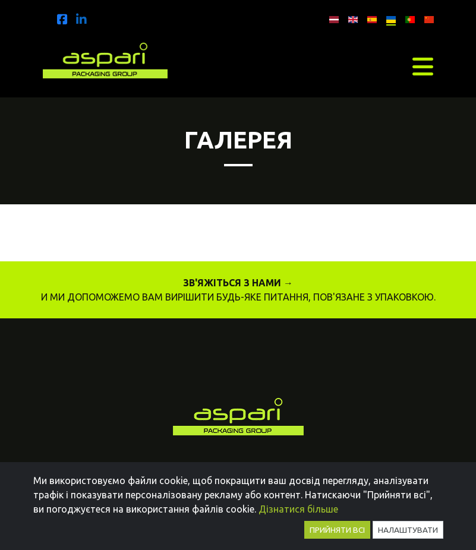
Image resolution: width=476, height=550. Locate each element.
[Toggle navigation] (423, 66)
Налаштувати (408, 530)
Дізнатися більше (298, 509)
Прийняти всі (337, 530)
